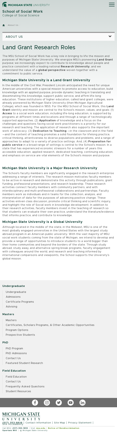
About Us (13, 25)
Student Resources (18, 391)
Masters (11, 320)
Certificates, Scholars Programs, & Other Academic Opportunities (50, 325)
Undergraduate (16, 292)
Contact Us (13, 358)
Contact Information (38, 423)
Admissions (13, 297)
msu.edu (40, 428)
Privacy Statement (80, 423)
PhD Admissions (16, 353)
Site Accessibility (12, 424)
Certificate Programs (20, 302)
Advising (11, 306)
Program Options (17, 330)
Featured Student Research (24, 363)
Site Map (59, 423)
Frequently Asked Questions (25, 386)
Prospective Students (20, 335)
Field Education (16, 376)
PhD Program (14, 348)
